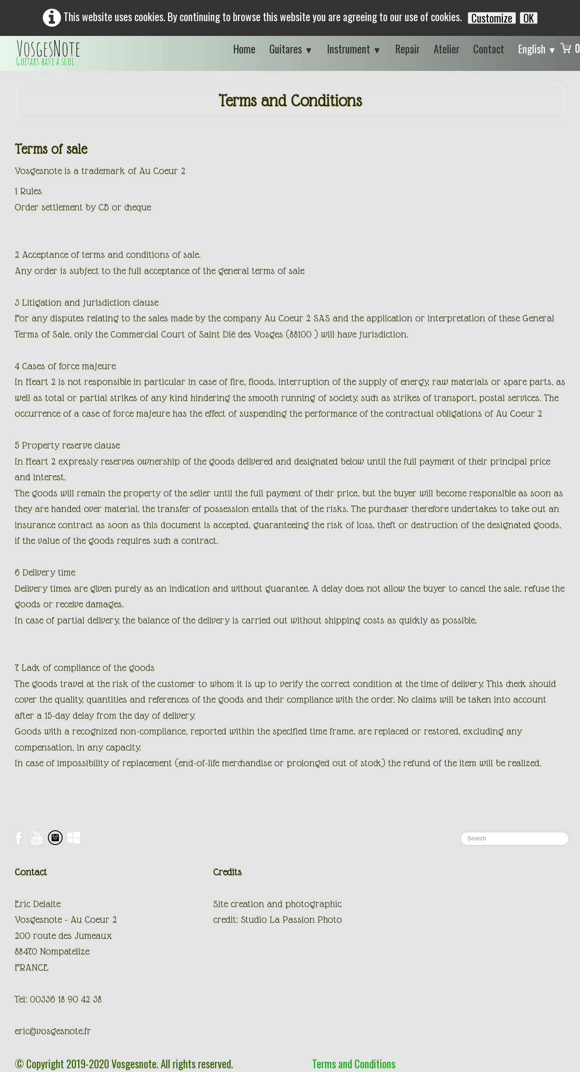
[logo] (48, 53)
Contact (488, 49)
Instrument (354, 49)
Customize (491, 18)
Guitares (291, 49)
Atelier (446, 49)
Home (244, 49)
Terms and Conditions (353, 1064)
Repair (407, 49)
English (537, 49)
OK (528, 18)
